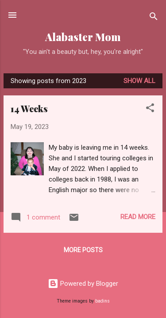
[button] (150, 109)
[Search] (153, 17)
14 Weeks (29, 108)
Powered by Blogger (83, 284)
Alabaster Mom (83, 37)
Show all (139, 81)
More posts (83, 250)
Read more (137, 217)
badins (102, 301)
